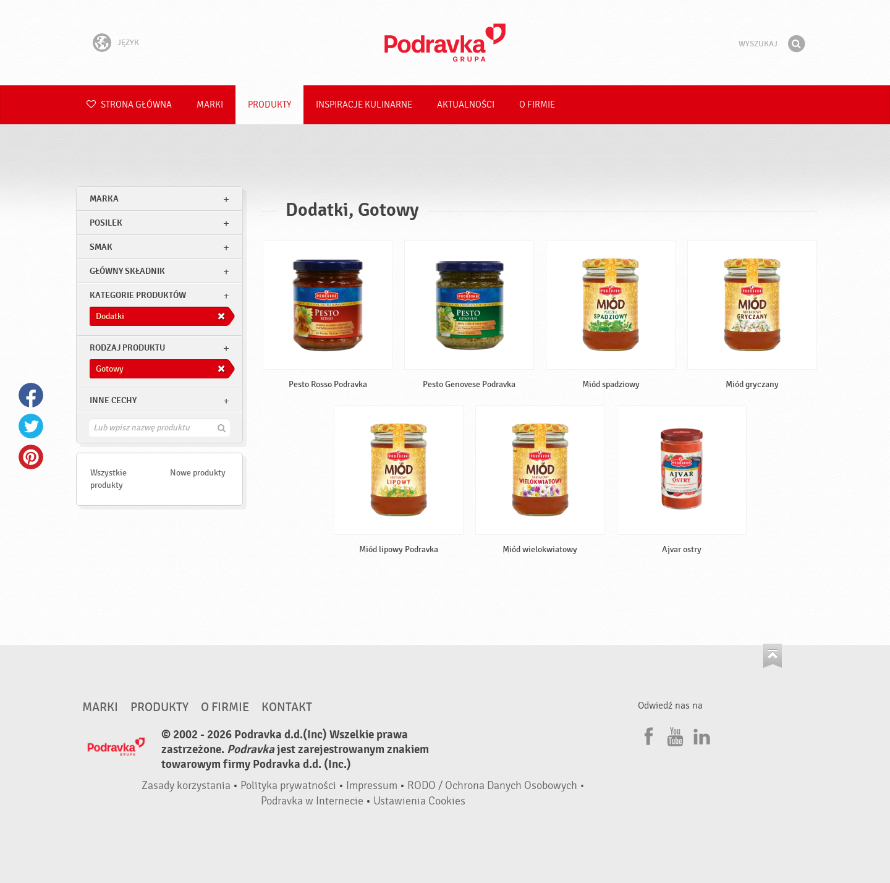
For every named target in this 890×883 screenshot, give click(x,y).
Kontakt (286, 707)
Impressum (371, 785)
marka (104, 199)
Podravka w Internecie (312, 801)
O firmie (537, 105)
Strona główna (129, 105)
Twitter (31, 426)
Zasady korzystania (186, 785)
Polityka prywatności (288, 785)
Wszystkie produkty (108, 478)
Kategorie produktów (138, 295)
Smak (101, 247)
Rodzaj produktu (127, 348)
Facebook (31, 395)
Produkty (269, 105)
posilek (106, 223)
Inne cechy (113, 400)
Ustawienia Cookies (419, 801)
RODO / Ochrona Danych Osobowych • (496, 785)
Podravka (445, 43)
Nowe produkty (198, 472)
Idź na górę (772, 656)
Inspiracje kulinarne (364, 105)
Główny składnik (127, 271)
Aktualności (465, 105)
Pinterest (31, 457)
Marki (210, 105)
